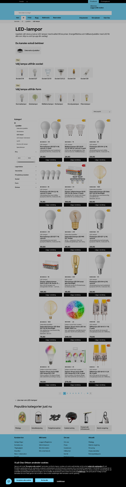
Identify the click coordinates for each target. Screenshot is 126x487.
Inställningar (61, 481)
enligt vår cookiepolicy (95, 466)
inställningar (82, 471)
